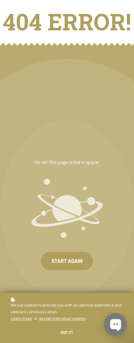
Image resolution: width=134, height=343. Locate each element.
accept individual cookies (62, 318)
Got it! (67, 332)
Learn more (21, 318)
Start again (67, 261)
